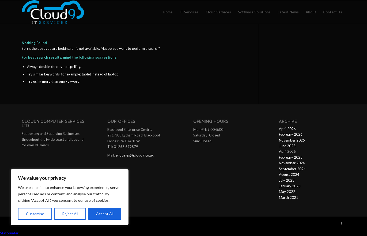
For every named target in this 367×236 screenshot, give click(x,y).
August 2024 (289, 174)
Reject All (70, 213)
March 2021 (288, 197)
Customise (35, 213)
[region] (69, 197)
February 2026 (290, 134)
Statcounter (9, 233)
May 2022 (287, 191)
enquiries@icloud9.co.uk (135, 155)
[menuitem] (167, 12)
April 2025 (287, 151)
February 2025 (290, 157)
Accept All (104, 213)
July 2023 (286, 180)
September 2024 (292, 169)
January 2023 (290, 186)
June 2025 (287, 146)
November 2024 (292, 163)
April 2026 (287, 129)
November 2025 (292, 140)
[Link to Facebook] (342, 223)
